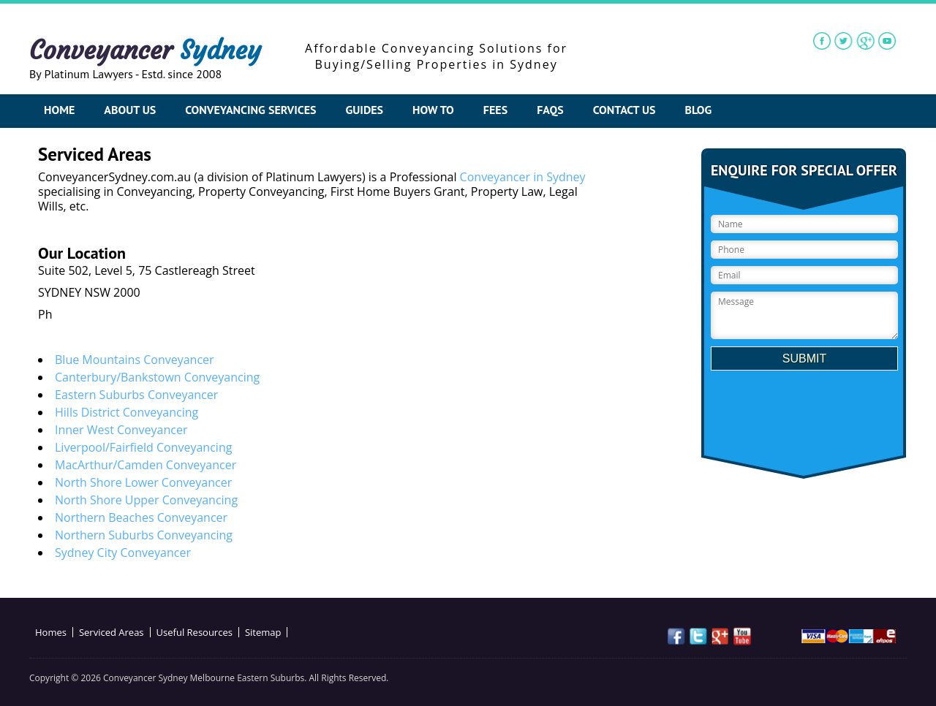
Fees (495, 109)
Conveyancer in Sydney (523, 177)
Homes (51, 632)
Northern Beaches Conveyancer (141, 517)
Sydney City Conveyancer (123, 552)
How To (433, 109)
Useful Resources (194, 632)
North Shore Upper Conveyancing (146, 500)
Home (59, 109)
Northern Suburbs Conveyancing (144, 535)
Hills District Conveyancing (126, 412)
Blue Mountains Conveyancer (134, 360)
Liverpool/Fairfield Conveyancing (143, 447)
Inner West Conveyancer (121, 430)
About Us (130, 109)
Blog (698, 109)
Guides (365, 109)
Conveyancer (145, 50)
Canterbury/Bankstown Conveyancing (157, 377)
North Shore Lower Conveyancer (143, 482)
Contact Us (624, 109)
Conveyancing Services (250, 109)
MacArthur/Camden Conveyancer (145, 465)
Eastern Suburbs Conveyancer (136, 395)
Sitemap (263, 632)
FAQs (550, 109)
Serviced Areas (111, 632)
